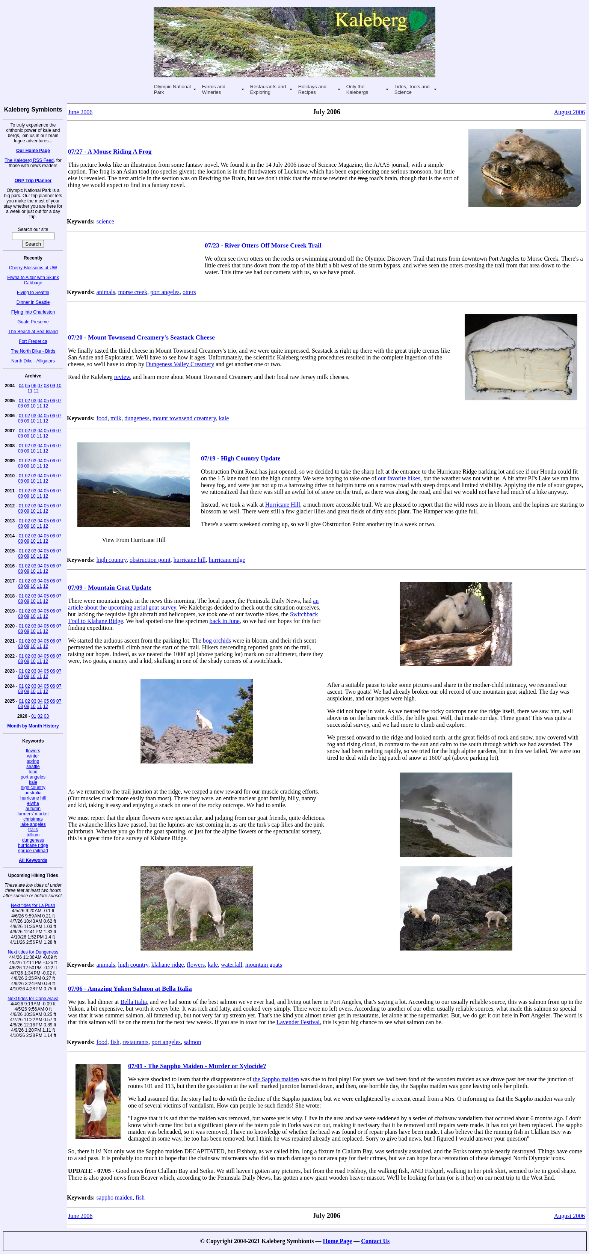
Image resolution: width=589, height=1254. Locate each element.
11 (29, 391)
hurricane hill (33, 798)
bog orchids (217, 640)
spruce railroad (33, 850)
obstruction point (150, 560)
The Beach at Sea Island (32, 331)
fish (114, 1042)
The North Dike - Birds (33, 351)
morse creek (132, 292)
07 (40, 385)
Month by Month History (33, 726)
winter (33, 756)
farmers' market (33, 813)
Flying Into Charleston (33, 312)
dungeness (33, 840)
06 (33, 385)
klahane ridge (167, 964)
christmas (32, 819)
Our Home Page (33, 150)
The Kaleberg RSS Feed (29, 160)
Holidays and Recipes (312, 89)
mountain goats (263, 964)
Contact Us (375, 1241)
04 (21, 385)
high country (33, 787)
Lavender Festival (298, 1022)
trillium (33, 835)
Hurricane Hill (282, 504)
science (105, 221)
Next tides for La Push (33, 905)
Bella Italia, (135, 1002)
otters (189, 292)
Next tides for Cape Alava (33, 998)
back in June (225, 621)
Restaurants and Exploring (268, 89)
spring (33, 761)
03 (33, 400)
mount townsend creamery (184, 418)
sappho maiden (115, 1197)
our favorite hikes (399, 478)
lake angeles (32, 824)
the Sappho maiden (276, 1079)
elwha (33, 803)
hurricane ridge (33, 845)
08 (46, 385)
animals (106, 292)
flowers (33, 750)
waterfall (231, 964)
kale (33, 782)
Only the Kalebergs (357, 89)
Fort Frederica (33, 341)
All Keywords (33, 860)
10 (58, 385)
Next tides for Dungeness (33, 952)
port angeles (33, 777)
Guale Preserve (32, 321)
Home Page (337, 1241)
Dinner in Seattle (33, 302)
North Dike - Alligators (33, 361)
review (122, 377)
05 (27, 385)
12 (36, 391)
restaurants (135, 1042)
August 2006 (569, 112)
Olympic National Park (172, 89)
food (33, 771)
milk (115, 418)
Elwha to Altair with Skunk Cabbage (33, 280)
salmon (192, 1042)
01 (21, 400)
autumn (33, 808)
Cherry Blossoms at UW (33, 267)
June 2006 (80, 112)
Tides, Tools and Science (412, 89)
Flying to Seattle (33, 292)
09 (52, 385)
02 (27, 400)
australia (32, 792)
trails (33, 829)
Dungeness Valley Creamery (180, 364)
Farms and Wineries (213, 89)
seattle (32, 766)
